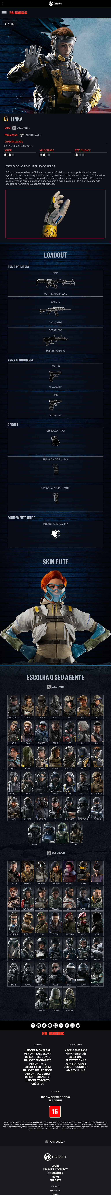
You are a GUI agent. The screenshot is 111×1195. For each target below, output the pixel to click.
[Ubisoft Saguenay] (37, 1073)
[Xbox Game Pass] (76, 1050)
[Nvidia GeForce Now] (55, 1097)
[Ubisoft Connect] (55, 1169)
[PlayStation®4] (76, 1063)
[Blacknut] (55, 1100)
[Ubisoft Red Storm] (37, 1066)
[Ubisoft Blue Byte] (37, 1056)
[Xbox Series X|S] (76, 1053)
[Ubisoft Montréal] (37, 1050)
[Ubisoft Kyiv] (37, 1063)
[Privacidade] (55, 1190)
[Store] (55, 1165)
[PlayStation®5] (76, 1060)
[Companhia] (55, 1172)
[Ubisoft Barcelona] (37, 1053)
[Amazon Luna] (76, 1070)
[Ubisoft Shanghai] (37, 1076)
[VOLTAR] (9, 24)
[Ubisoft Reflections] (37, 1070)
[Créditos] (37, 1083)
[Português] (55, 1141)
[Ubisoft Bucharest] (37, 1060)
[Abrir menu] (4, 13)
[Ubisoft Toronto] (37, 1080)
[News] (55, 1176)
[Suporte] (55, 1180)
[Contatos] (55, 1186)
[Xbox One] (76, 1056)
